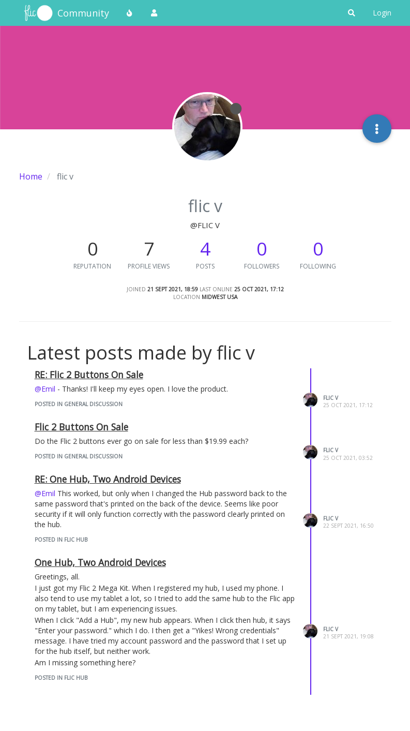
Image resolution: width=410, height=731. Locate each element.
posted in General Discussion (79, 404)
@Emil (45, 389)
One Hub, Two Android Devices (100, 562)
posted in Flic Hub (61, 539)
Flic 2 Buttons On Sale (81, 427)
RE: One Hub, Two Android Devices (108, 479)
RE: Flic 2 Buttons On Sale (89, 374)
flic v (330, 397)
